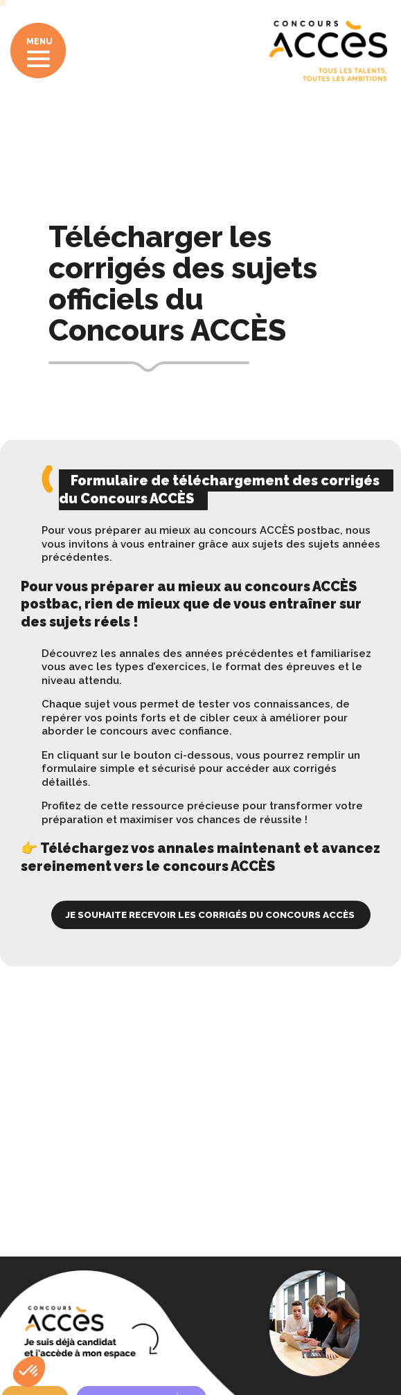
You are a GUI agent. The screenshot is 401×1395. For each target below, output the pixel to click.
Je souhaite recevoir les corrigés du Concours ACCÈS (211, 914)
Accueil (39, 154)
